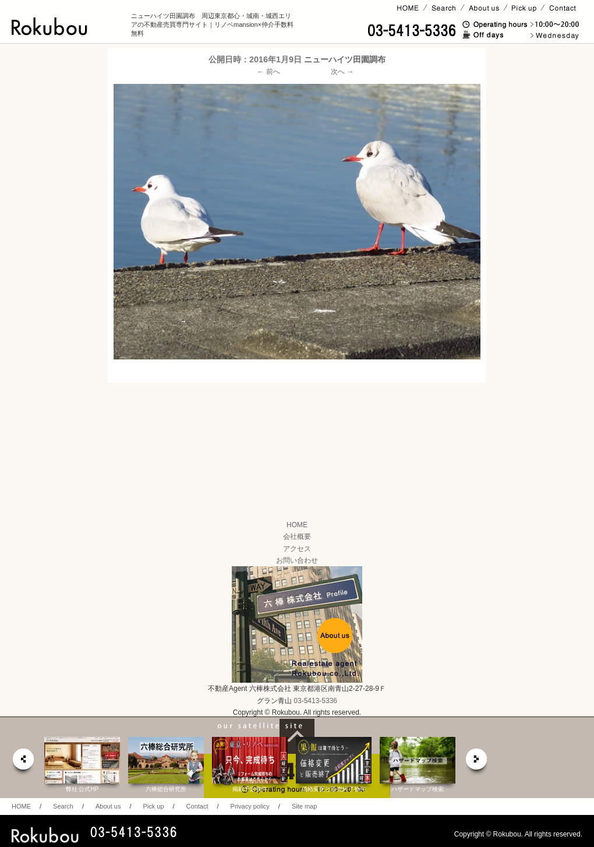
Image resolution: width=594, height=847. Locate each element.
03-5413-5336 (315, 701)
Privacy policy (250, 806)
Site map (304, 806)
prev (23, 762)
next (477, 762)
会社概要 (297, 536)
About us (108, 806)
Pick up (153, 806)
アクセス (297, 549)
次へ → (342, 72)
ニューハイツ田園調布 (345, 59)
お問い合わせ (297, 560)
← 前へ (268, 72)
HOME (297, 525)
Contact (197, 806)
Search (63, 806)
